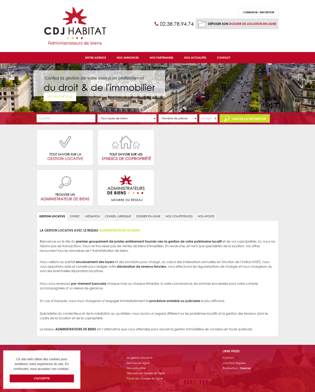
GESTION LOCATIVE (52, 216)
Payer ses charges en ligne (145, 378)
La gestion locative (139, 357)
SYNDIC (75, 216)
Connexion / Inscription (258, 12)
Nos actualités (136, 368)
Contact (223, 57)
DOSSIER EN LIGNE (148, 216)
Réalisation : (237, 368)
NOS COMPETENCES (179, 216)
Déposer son (242, 24)
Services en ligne (138, 363)
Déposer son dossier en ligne (146, 373)
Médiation (92, 216)
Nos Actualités (195, 57)
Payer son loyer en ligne (53, 378)
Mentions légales (234, 363)
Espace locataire (48, 373)
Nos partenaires (47, 368)
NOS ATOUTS (206, 216)
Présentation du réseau (52, 357)
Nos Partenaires (161, 57)
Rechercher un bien (50, 363)
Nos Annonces (128, 57)
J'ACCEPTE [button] (42, 378)
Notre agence (95, 57)
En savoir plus (60, 96)
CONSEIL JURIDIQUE (118, 216)
